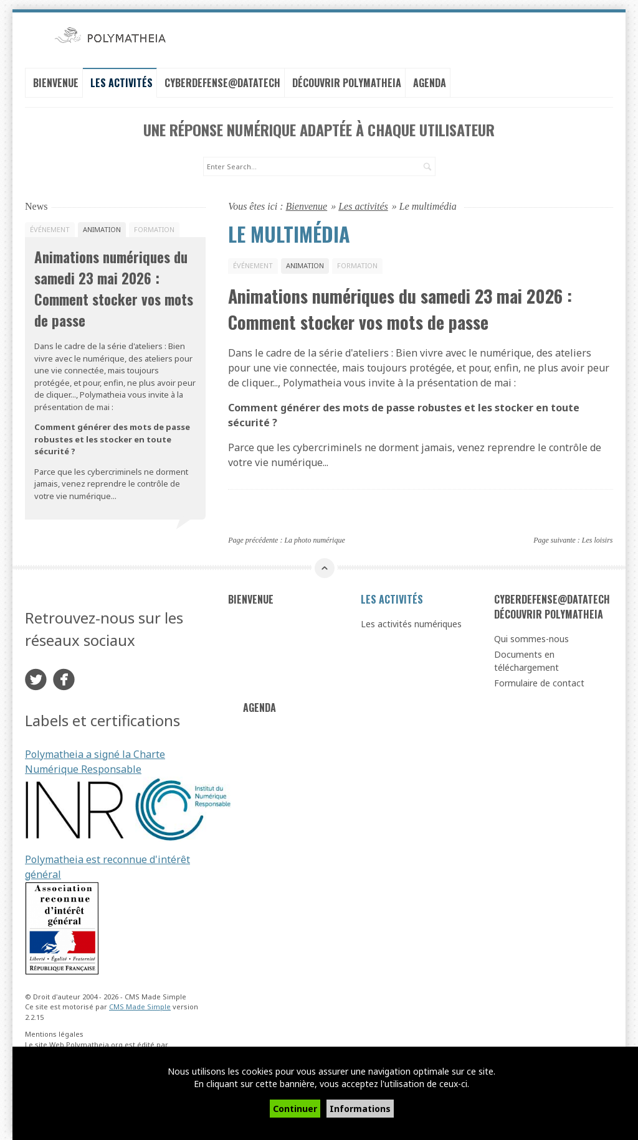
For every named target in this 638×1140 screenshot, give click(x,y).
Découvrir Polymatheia (346, 81)
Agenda (429, 81)
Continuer (295, 1108)
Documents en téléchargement (526, 657)
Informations (360, 1108)
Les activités (121, 81)
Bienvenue (56, 81)
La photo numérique (314, 537)
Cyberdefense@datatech (222, 81)
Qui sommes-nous (531, 636)
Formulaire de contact (539, 680)
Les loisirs (597, 537)
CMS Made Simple (140, 1003)
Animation (305, 262)
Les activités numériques (411, 621)
